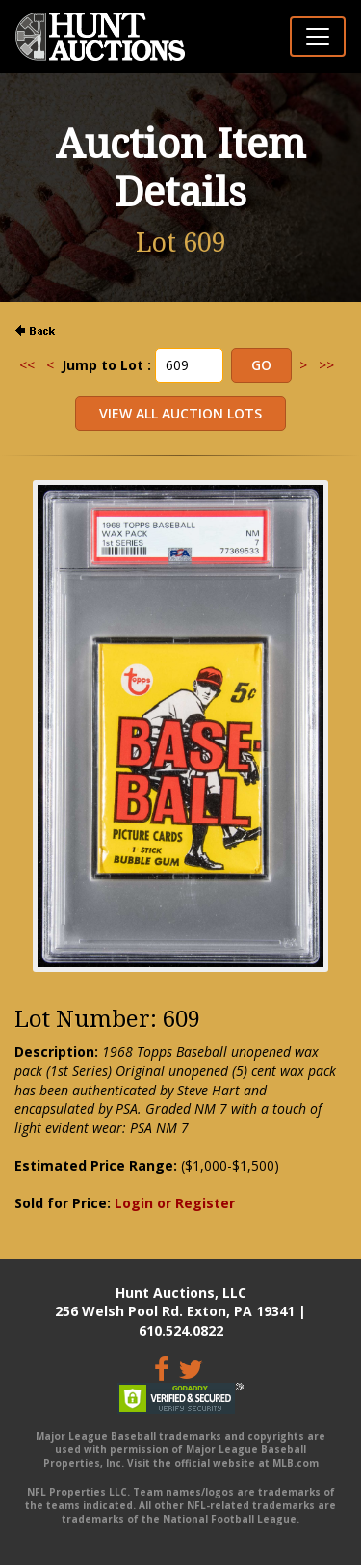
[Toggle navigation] (318, 36)
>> (326, 365)
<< (27, 365)
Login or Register (175, 1203)
